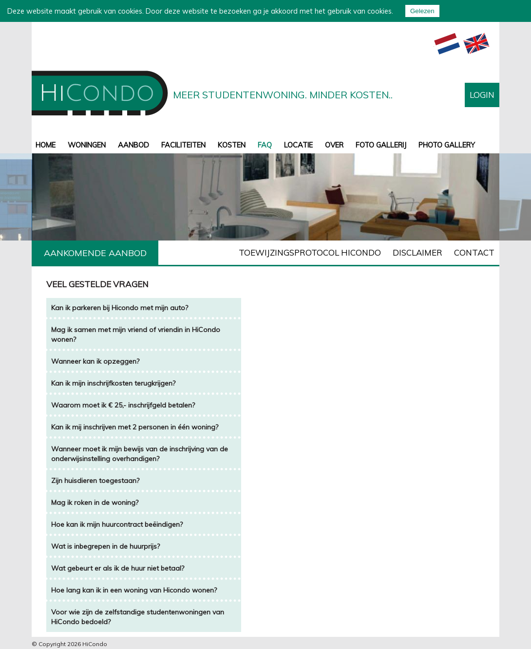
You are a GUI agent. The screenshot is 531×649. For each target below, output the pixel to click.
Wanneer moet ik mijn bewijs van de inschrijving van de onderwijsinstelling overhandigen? (139, 454)
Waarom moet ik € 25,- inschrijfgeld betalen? (123, 405)
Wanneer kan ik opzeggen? (95, 361)
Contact (474, 252)
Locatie (298, 144)
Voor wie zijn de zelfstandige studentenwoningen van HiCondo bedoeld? (137, 617)
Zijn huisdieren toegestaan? (95, 480)
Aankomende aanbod (95, 253)
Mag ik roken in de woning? (94, 502)
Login (482, 95)
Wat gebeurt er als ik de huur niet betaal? (117, 568)
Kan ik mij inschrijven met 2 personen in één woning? (134, 427)
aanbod (133, 144)
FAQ (265, 144)
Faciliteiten (183, 144)
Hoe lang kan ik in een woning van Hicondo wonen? (134, 590)
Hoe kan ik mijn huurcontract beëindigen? (117, 524)
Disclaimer (417, 252)
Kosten (232, 144)
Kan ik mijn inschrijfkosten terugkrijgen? (114, 383)
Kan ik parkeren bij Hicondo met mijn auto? (119, 307)
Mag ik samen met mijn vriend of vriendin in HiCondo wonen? (135, 334)
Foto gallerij (381, 144)
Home (46, 144)
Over (334, 144)
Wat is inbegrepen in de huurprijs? (105, 546)
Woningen (87, 144)
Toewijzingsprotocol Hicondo (310, 252)
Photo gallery (446, 144)
